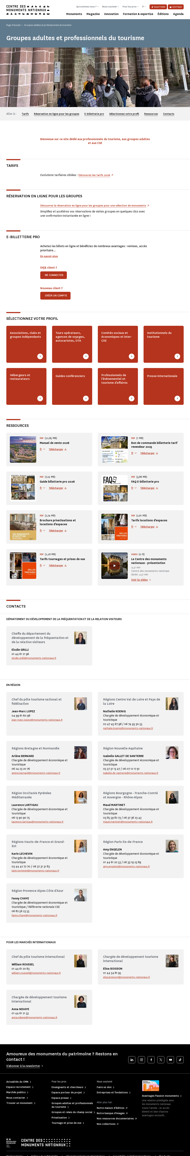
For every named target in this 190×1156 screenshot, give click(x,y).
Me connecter (54, 279)
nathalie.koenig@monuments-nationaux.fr (130, 732)
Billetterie (158, 7)
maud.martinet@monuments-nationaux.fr (130, 829)
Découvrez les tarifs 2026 (95, 175)
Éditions (163, 14)
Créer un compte (56, 299)
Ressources (151, 114)
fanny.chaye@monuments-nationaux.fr (37, 927)
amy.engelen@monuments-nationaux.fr (129, 878)
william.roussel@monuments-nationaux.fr (39, 985)
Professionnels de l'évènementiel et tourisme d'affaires (116, 387)
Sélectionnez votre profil (124, 114)
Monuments (74, 14)
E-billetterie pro (94, 114)
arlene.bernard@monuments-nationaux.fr (39, 776)
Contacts (168, 114)
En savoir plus (49, 260)
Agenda (178, 14)
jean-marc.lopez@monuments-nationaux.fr (40, 723)
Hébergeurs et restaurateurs (22, 382)
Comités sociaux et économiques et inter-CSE (115, 342)
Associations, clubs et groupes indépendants (24, 342)
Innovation (111, 14)
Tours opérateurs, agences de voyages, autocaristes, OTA (71, 345)
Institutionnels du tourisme (162, 340)
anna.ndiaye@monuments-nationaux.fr (37, 1029)
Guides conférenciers (67, 382)
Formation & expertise (138, 14)
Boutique (176, 7)
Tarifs (25, 114)
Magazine (93, 14)
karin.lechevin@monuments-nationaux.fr (38, 882)
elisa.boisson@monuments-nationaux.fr (129, 989)
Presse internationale (159, 382)
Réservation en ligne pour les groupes (56, 114)
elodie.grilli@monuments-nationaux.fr (36, 661)
